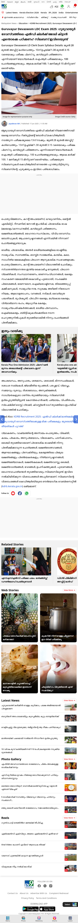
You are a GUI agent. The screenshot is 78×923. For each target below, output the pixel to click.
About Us (24, 893)
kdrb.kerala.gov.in (12, 486)
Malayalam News (8, 23)
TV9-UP (67, 2)
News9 (10, 2)
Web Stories (10, 590)
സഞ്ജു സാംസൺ (59, 17)
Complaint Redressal (58, 893)
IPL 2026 (53, 12)
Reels (5, 818)
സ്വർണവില (32, 17)
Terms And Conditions (46, 898)
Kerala (44, 12)
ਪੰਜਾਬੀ (49, 2)
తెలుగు (23, 2)
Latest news (12, 12)
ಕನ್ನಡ (16, 2)
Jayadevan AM (14, 123)
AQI (56, 6)
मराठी (29, 2)
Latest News (10, 700)
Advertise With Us (38, 893)
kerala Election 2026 (29, 12)
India (61, 12)
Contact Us (13, 893)
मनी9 (60, 2)
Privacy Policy (27, 898)
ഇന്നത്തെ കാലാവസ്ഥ (14, 17)
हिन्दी (3, 2)
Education (23, 23)
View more (69, 590)
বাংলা (43, 2)
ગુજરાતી (36, 2)
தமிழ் (55, 2)
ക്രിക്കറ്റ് (44, 17)
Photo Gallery (11, 759)
